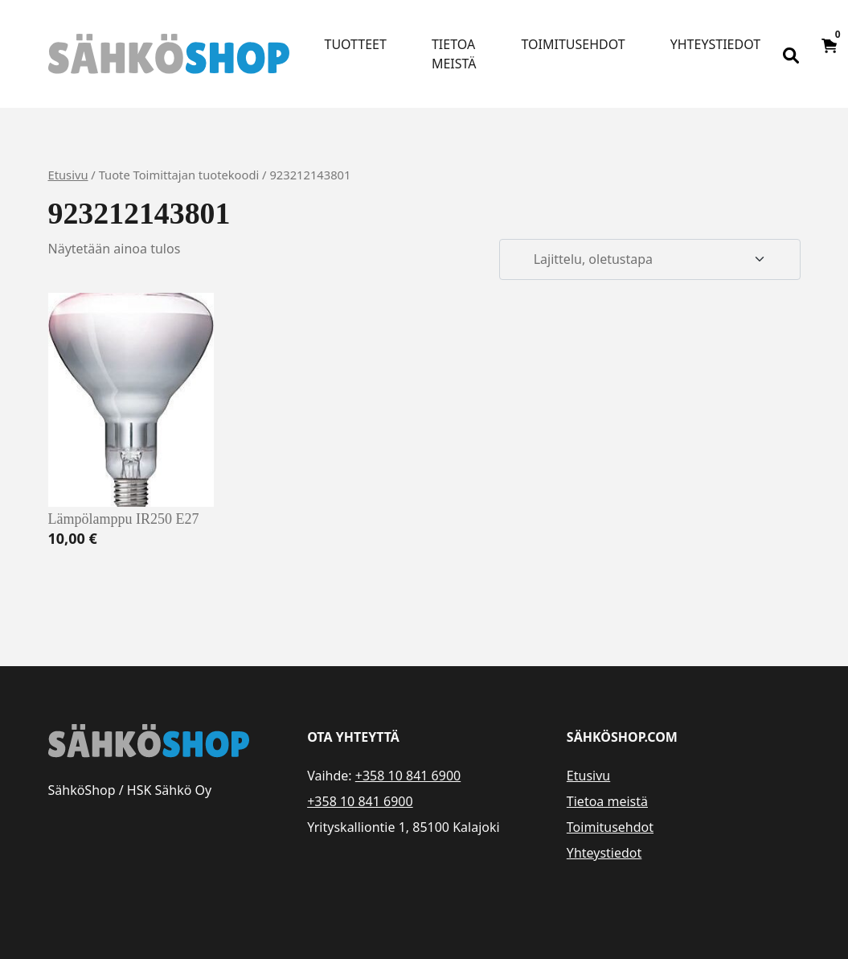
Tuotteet (356, 44)
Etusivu (68, 175)
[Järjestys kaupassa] (649, 260)
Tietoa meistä (454, 53)
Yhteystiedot (715, 44)
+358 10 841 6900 (408, 775)
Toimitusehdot (573, 44)
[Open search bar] (791, 54)
